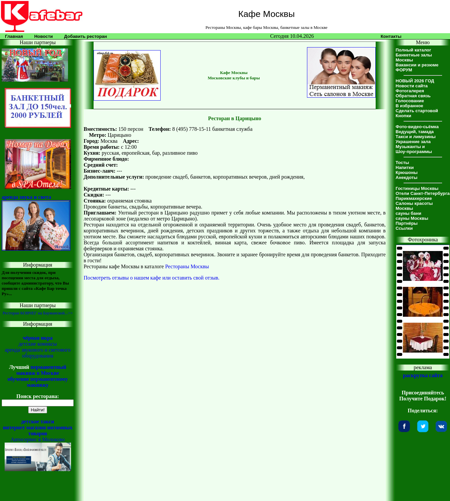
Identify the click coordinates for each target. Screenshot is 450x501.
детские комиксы (38, 344)
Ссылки (404, 228)
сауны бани (408, 213)
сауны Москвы (412, 218)
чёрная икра (37, 338)
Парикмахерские (414, 198)
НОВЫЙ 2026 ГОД (415, 80)
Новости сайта (412, 85)
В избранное (409, 105)
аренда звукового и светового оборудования (38, 353)
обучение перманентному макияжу (37, 382)
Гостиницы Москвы (417, 188)
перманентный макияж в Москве (41, 370)
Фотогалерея (410, 90)
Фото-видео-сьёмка (417, 126)
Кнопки (403, 115)
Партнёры (406, 223)
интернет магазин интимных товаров (38, 430)
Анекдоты (406, 177)
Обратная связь (413, 95)
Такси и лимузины (416, 136)
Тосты (402, 162)
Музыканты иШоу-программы (414, 149)
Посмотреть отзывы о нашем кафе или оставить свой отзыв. (151, 278)
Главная (14, 36)
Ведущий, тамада (415, 131)
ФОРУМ (404, 69)
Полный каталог (413, 49)
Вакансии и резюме (417, 64)
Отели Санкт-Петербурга (423, 193)
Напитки (405, 167)
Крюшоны (406, 172)
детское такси (37, 421)
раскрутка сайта (422, 375)
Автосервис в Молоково (38, 439)
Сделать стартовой (417, 110)
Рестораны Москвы (187, 266)
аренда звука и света (26, 197)
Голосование (410, 100)
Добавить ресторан (85, 36)
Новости (43, 36)
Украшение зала (413, 141)
